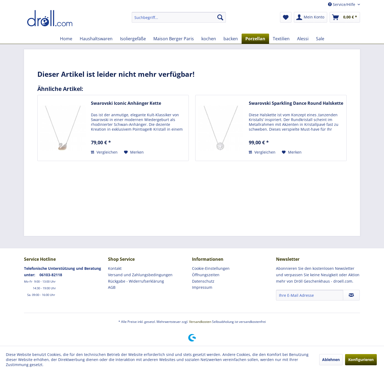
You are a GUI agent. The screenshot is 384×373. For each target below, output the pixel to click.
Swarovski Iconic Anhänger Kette (126, 103)
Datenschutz (203, 281)
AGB (111, 287)
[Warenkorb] (345, 17)
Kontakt (115, 268)
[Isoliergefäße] (133, 39)
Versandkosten (200, 321)
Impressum (202, 287)
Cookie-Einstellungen (211, 268)
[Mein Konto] (310, 17)
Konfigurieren (361, 359)
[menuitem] (179, 17)
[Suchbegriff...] (179, 17)
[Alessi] (302, 39)
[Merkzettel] (285, 17)
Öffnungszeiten (205, 274)
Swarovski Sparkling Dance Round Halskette (296, 103)
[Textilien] (281, 39)
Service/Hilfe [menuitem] (342, 4)
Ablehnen (331, 359)
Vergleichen (104, 152)
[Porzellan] (255, 39)
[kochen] (209, 39)
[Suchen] (220, 17)
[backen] (231, 39)
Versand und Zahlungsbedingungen (140, 274)
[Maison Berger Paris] (174, 39)
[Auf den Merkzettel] (134, 152)
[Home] (66, 39)
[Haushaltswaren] (96, 39)
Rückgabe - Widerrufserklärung (136, 281)
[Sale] (320, 39)
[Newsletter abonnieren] (351, 295)
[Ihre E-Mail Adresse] (309, 295)
